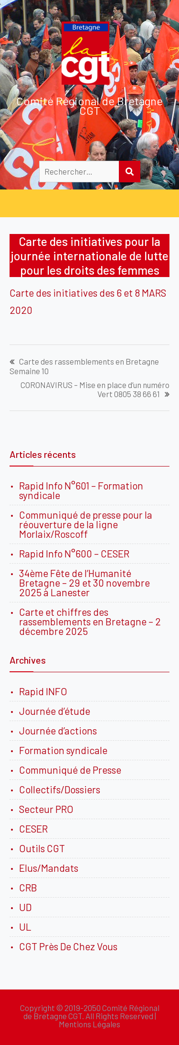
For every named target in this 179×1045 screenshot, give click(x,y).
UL (25, 927)
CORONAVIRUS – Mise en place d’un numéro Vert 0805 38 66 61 (95, 389)
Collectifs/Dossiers (59, 789)
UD (25, 907)
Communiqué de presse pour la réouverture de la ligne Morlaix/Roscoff (85, 524)
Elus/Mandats (48, 868)
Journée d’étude (56, 711)
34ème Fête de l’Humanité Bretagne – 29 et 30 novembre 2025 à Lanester (84, 582)
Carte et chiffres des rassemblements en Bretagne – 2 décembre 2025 (90, 621)
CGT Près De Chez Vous (68, 946)
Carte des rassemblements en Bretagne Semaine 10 (84, 366)
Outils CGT (42, 848)
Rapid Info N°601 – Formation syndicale (81, 490)
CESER (33, 828)
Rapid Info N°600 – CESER (74, 553)
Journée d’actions (58, 730)
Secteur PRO (46, 809)
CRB (28, 887)
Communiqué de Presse (70, 770)
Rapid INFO (43, 691)
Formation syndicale (63, 750)
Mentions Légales (89, 1024)
